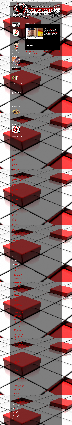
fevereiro (15, 415)
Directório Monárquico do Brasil (17, 180)
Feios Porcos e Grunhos (16, 188)
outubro (15, 404)
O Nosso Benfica (15, 214)
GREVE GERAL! (16, 295)
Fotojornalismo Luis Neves (16, 190)
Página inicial (44, 51)
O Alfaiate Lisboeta (15, 209)
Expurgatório (14, 184)
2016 (14, 253)
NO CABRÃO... (16, 381)
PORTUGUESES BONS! (18, 278)
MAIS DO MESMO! (17, 285)
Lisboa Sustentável (15, 199)
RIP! (14, 267)
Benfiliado (13, 165)
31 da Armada (14, 155)
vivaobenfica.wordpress (16, 249)
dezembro (16, 263)
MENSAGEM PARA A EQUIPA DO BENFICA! (19, 395)
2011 (14, 260)
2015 (14, 255)
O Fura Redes (14, 213)
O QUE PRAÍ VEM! (17, 268)
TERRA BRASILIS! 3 (17, 402)
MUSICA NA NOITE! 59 (17, 393)
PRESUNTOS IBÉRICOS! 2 (18, 325)
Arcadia (13, 159)
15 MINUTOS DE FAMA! (18, 370)
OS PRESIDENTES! (17, 372)
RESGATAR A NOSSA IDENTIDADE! (17, 288)
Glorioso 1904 (14, 195)
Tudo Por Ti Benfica (15, 240)
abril (15, 412)
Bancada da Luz (14, 160)
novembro (16, 264)
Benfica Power (14, 164)
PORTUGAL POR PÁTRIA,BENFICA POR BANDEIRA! (18, 321)
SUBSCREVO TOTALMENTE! (19, 382)
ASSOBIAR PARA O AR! (18, 274)
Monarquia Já (14, 204)
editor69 (19, 76)
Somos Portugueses (15, 234)
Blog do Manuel (14, 168)
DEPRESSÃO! (16, 294)
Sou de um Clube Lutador (16, 235)
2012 (14, 259)
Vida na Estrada (14, 243)
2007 (14, 421)
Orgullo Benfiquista (15, 218)
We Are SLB (14, 244)
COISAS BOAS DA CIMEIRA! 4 (19, 312)
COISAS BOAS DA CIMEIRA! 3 (19, 315)
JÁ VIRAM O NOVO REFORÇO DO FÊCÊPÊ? (19, 367)
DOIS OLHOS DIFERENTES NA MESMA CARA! (18, 335)
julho (15, 408)
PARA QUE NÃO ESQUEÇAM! (19, 378)
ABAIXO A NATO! (17, 326)
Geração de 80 (14, 194)
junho (15, 409)
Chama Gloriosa (14, 173)
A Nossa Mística (14, 158)
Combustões (14, 174)
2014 (14, 256)
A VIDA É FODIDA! (17, 389)
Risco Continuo (14, 230)
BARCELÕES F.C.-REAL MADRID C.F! (18, 272)
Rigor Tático (14, 229)
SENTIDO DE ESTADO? (18, 305)
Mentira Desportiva (15, 200)
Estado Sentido (14, 183)
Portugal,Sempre (15, 223)
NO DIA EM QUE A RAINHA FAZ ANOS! (18, 300)
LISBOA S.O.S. (14, 198)
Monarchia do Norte (15, 203)
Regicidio (13, 228)
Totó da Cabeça (14, 239)
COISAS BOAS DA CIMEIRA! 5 (19, 309)
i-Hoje (13, 248)
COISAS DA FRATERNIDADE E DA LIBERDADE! (19, 365)
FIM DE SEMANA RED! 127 (18, 286)
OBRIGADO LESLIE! (17, 275)
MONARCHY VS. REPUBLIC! (18, 282)
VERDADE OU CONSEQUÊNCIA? (17, 346)
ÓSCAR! (15, 279)
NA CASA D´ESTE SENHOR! (18, 297)
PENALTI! (15, 369)
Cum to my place (15, 178)
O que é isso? (14, 215)
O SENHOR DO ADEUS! (18, 358)
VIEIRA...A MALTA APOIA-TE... (19, 385)
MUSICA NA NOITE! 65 (17, 308)
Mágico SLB (14, 205)
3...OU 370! (16, 265)
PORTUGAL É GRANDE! (18, 281)
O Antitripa (14, 210)
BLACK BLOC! (16, 319)
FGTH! (15, 298)
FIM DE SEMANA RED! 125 (18, 386)
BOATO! (15, 390)
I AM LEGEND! (16, 323)
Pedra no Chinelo (15, 220)
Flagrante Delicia (15, 189)
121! (14, 349)
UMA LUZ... (16, 379)
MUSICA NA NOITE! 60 (17, 361)
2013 (14, 257)
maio (15, 411)
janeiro (15, 416)
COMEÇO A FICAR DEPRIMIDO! (17, 363)
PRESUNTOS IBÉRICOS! (18, 355)
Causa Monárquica (15, 170)
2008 (14, 419)
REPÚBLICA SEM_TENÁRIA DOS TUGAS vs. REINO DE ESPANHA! (19, 337)
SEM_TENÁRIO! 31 (17, 311)
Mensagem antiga (56, 51)
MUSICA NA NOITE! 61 (17, 352)
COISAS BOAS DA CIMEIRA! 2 (19, 316)
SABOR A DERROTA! (17, 398)
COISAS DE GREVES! (17, 291)
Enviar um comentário (31, 47)
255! (14, 401)
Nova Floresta (14, 208)
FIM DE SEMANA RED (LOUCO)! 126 (17, 354)
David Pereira (14, 179)
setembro (15, 405)
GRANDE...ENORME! (17, 339)
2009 (14, 418)
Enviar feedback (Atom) (34, 53)
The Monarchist (14, 238)
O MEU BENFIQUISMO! (18, 350)
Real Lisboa (14, 225)
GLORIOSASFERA (15, 193)
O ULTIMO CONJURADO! (18, 290)
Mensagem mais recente (31, 51)
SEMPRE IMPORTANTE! (18, 399)
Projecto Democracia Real (16, 224)
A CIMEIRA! (16, 329)
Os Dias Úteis (14, 219)
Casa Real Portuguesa (15, 169)
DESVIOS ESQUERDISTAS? (18, 344)
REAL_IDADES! (16, 357)
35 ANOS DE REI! (30, 26)
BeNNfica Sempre (15, 163)
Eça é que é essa (15, 185)
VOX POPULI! (16, 373)
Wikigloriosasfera (15, 245)
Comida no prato (15, 175)
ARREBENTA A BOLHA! (18, 392)
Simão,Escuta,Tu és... (15, 233)
